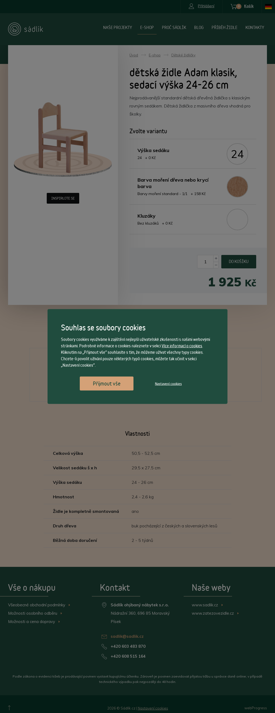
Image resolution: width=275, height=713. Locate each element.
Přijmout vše (107, 383)
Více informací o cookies (182, 346)
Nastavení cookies (168, 383)
